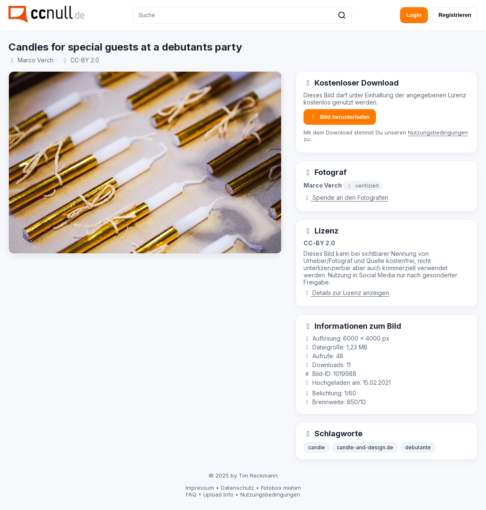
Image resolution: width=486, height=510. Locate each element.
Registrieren (454, 15)
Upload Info (218, 494)
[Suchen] (342, 15)
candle (316, 447)
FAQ (191, 494)
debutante (418, 447)
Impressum (199, 487)
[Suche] (242, 15)
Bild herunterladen (340, 117)
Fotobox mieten (281, 487)
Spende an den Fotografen (346, 197)
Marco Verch (36, 60)
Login (414, 15)
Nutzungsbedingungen (438, 132)
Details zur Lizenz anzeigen (346, 292)
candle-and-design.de (365, 447)
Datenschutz (237, 487)
